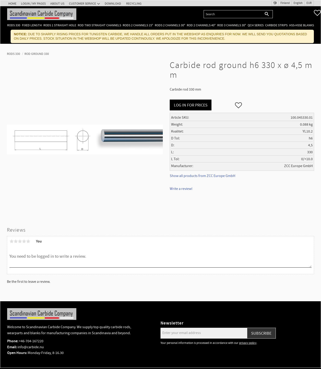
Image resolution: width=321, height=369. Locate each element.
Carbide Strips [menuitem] (276, 25)
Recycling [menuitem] (134, 3)
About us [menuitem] (57, 3)
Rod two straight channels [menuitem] (99, 25)
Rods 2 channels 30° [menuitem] (170, 25)
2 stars (16, 241)
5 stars (28, 241)
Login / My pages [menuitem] (33, 3)
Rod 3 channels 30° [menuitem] (231, 25)
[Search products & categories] (232, 14)
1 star (11, 241)
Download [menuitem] (113, 3)
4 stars (24, 241)
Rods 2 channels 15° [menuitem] (138, 25)
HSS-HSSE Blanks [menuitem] (301, 25)
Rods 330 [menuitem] (13, 25)
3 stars (20, 241)
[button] (317, 12)
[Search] (267, 14)
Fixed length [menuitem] (32, 25)
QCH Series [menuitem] (256, 25)
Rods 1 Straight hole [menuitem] (59, 25)
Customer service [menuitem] (82, 3)
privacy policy (247, 343)
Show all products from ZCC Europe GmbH (202, 176)
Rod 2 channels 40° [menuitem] (201, 25)
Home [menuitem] (12, 3)
